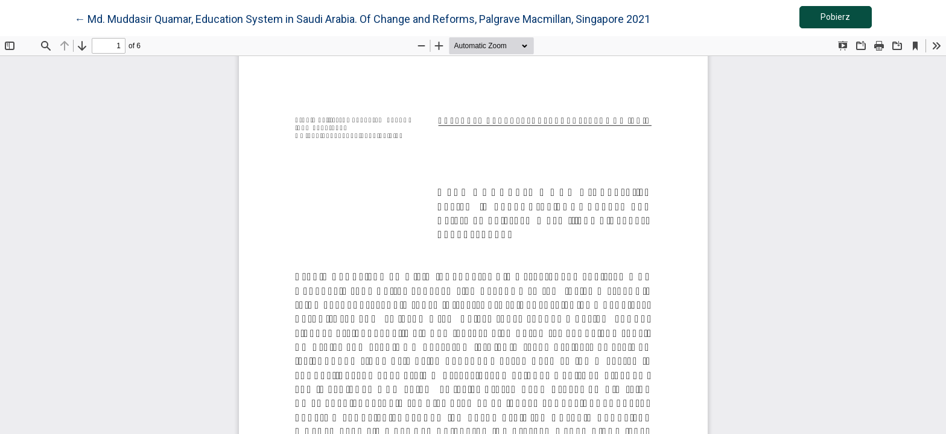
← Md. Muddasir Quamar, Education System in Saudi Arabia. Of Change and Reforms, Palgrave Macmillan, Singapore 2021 (362, 18)
